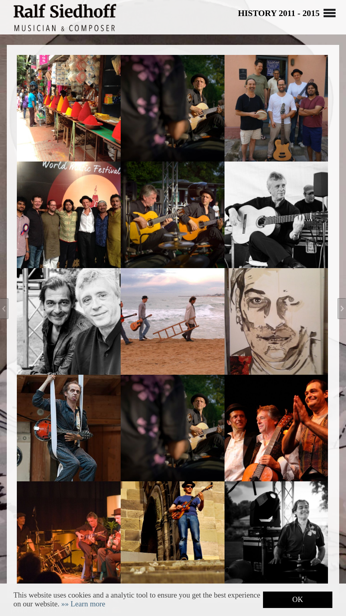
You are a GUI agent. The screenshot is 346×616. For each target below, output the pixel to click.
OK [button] (297, 599)
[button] (83, 604)
